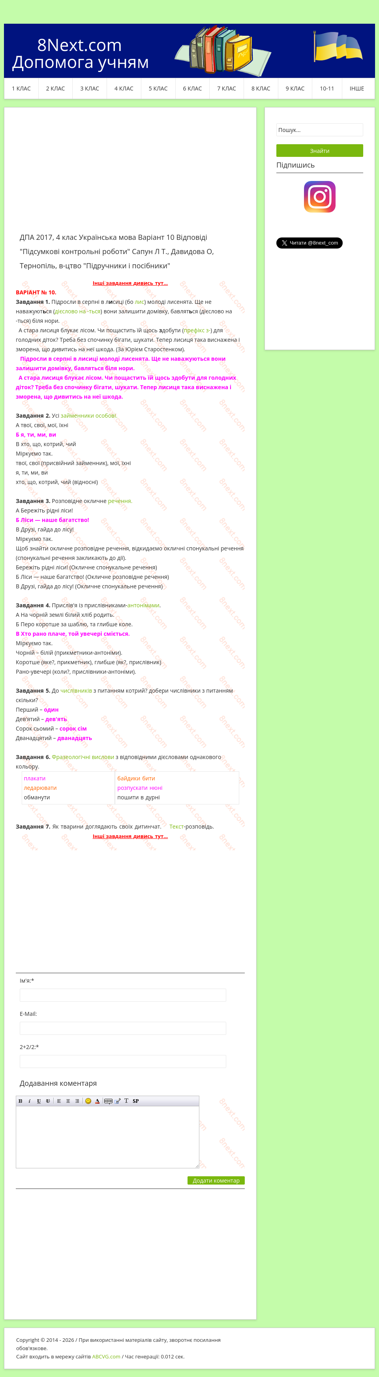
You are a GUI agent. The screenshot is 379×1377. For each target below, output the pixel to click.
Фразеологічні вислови (83, 757)
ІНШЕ (357, 88)
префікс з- (197, 330)
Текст (176, 826)
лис (139, 301)
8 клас (260, 88)
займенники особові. (89, 415)
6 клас (192, 88)
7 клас (226, 88)
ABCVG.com (106, 1356)
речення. (120, 501)
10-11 (327, 88)
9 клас (295, 88)
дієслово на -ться (78, 311)
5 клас (158, 88)
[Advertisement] (130, 174)
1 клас (21, 88)
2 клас (55, 88)
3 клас (89, 88)
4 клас (123, 88)
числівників (76, 690)
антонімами (143, 605)
